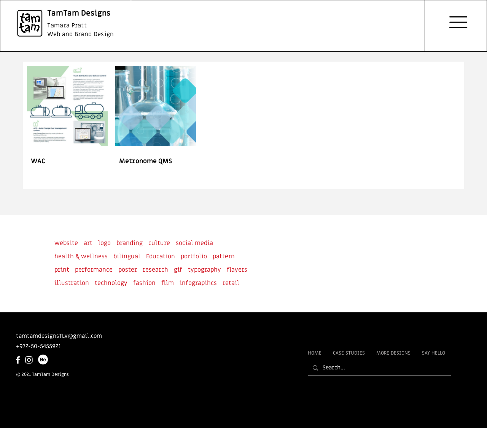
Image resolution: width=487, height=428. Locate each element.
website (66, 243)
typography (204, 270)
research (155, 270)
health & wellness (81, 256)
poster (127, 270)
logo (104, 243)
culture (159, 243)
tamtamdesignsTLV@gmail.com (59, 336)
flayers (237, 270)
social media (194, 243)
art (88, 243)
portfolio (194, 256)
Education (160, 256)
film (167, 283)
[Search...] (379, 367)
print (61, 270)
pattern (224, 256)
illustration (71, 283)
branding (129, 243)
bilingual (126, 256)
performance (94, 270)
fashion (144, 283)
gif (178, 270)
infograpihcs (198, 283)
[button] (458, 22)
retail (231, 283)
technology (111, 283)
